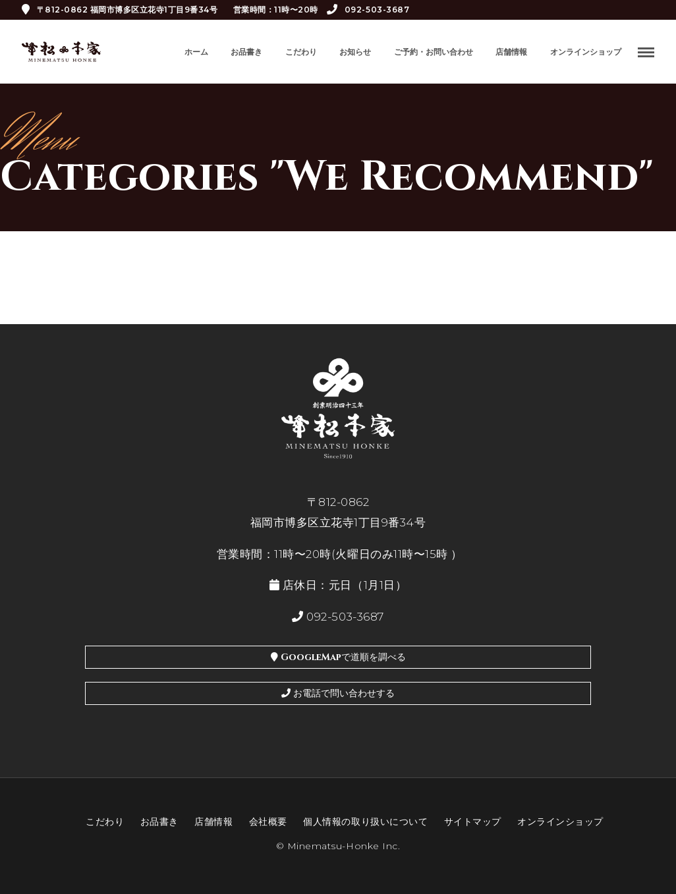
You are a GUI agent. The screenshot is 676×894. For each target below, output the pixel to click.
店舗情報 (511, 52)
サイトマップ (472, 821)
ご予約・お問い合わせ (433, 52)
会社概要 (268, 821)
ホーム (196, 52)
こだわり (301, 52)
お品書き (246, 52)
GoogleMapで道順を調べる (338, 657)
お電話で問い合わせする (338, 693)
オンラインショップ (585, 52)
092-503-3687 (368, 9)
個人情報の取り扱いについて (365, 821)
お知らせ (355, 52)
